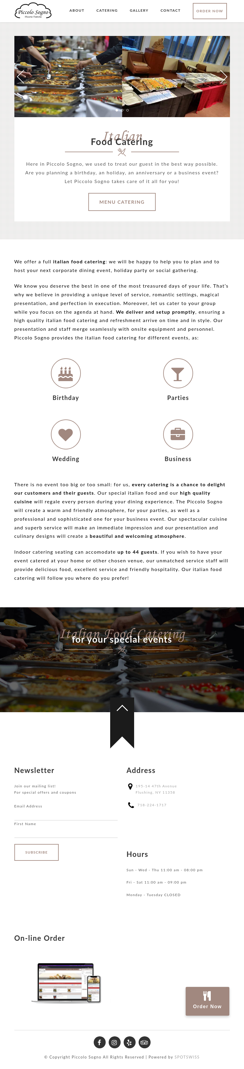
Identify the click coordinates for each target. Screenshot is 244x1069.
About (76, 10)
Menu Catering (122, 202)
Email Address (28, 806)
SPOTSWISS (187, 1057)
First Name (25, 824)
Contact (170, 10)
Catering (107, 10)
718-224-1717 (152, 805)
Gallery (139, 10)
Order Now (209, 11)
